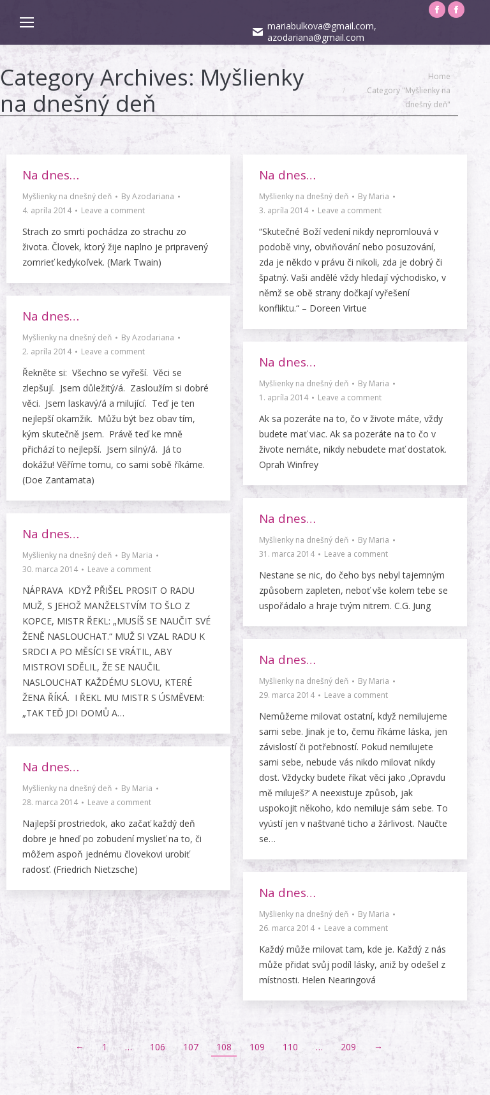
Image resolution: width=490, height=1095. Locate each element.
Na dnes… (50, 175)
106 (157, 1047)
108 (224, 1047)
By (147, 196)
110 (290, 1047)
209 (348, 1047)
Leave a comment (113, 210)
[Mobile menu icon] (26, 22)
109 (257, 1047)
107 (190, 1047)
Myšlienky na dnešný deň (67, 196)
